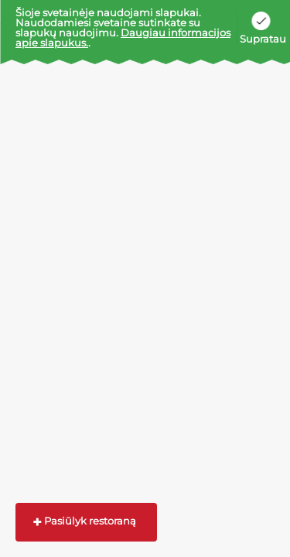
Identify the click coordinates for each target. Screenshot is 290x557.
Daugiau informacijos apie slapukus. (122, 37)
